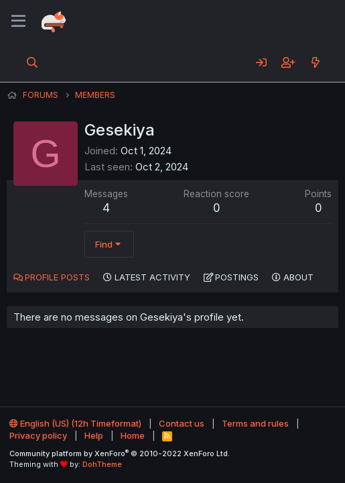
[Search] (32, 62)
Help (93, 435)
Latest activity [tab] (152, 277)
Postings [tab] (237, 277)
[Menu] (18, 21)
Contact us (181, 423)
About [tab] (298, 277)
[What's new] (315, 62)
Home (133, 435)
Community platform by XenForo (119, 453)
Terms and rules (255, 423)
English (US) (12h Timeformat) (75, 423)
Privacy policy (38, 435)
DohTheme (102, 464)
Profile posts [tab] (57, 277)
